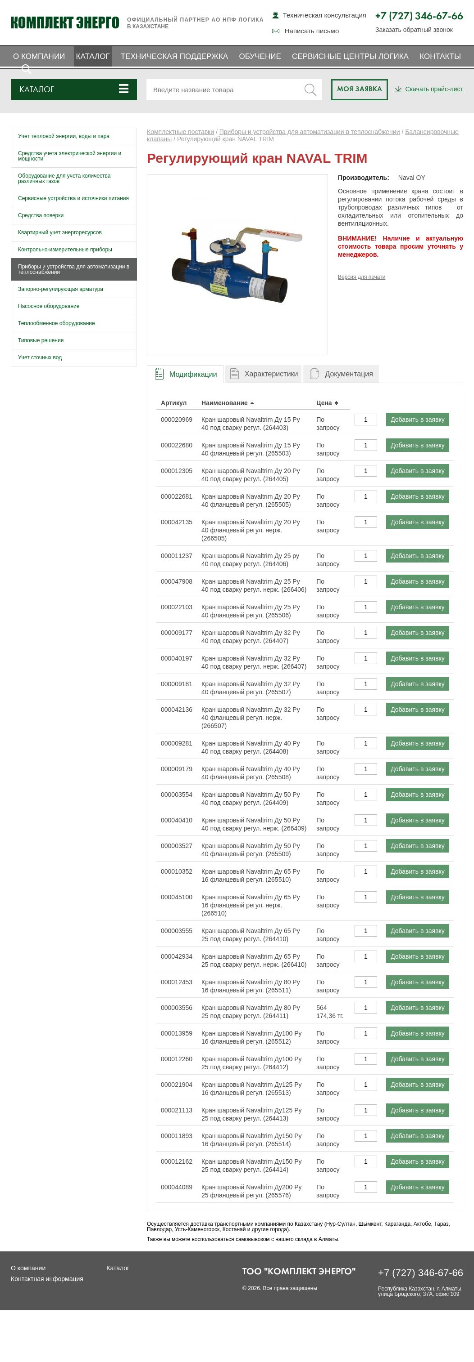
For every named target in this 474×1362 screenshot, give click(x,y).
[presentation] (185, 374)
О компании (39, 56)
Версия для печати (361, 277)
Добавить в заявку (418, 419)
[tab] (185, 374)
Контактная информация (47, 1278)
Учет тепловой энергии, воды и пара (63, 136)
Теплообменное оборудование (56, 323)
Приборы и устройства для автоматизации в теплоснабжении (73, 269)
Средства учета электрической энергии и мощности (69, 156)
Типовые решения (41, 340)
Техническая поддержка (174, 56)
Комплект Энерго (65, 22)
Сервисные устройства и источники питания (73, 198)
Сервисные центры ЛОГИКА (350, 56)
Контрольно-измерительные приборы (65, 249)
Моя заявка (359, 89)
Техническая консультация (324, 15)
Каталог (93, 56)
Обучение (260, 56)
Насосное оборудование (48, 306)
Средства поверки (41, 215)
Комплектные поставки (180, 131)
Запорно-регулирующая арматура (60, 289)
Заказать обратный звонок (414, 30)
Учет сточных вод (40, 357)
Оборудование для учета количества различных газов (64, 178)
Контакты (440, 56)
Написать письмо (312, 31)
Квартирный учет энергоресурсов (60, 232)
